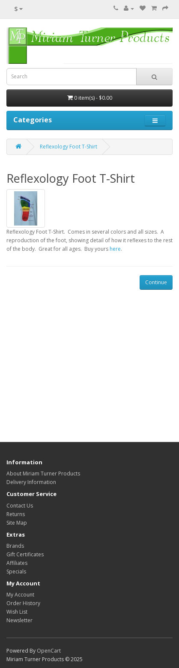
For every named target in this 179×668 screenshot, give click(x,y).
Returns (15, 514)
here (115, 248)
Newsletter (19, 620)
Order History (23, 603)
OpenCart (49, 650)
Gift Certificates (25, 554)
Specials (16, 571)
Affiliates (16, 563)
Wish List (16, 611)
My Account (20, 594)
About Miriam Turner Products (43, 473)
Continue (156, 282)
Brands (15, 545)
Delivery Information (31, 482)
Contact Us (19, 505)
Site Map (16, 522)
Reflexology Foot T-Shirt (68, 146)
